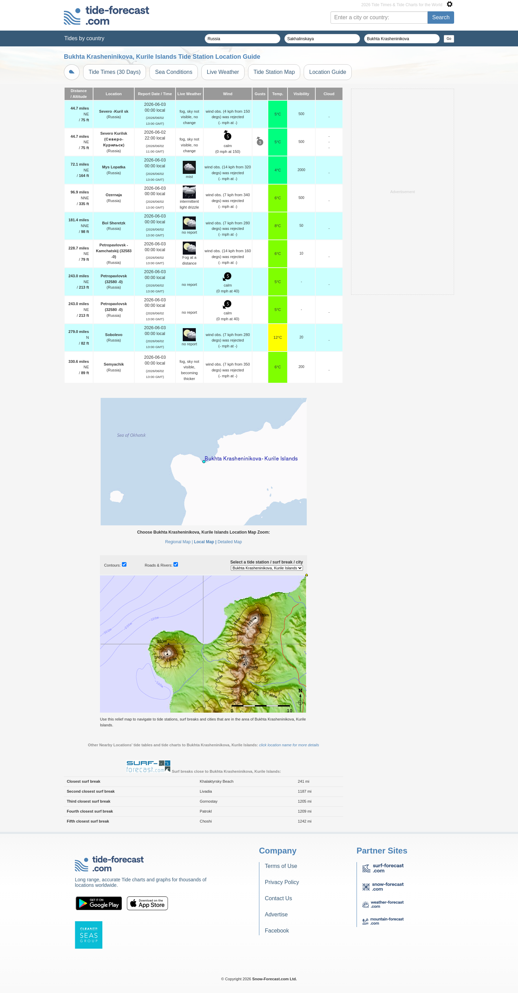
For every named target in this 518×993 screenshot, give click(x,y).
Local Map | (205, 541)
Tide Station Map (274, 72)
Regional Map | (179, 541)
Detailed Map (229, 541)
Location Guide (327, 72)
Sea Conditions (173, 72)
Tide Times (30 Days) (114, 72)
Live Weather (223, 72)
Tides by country (84, 38)
